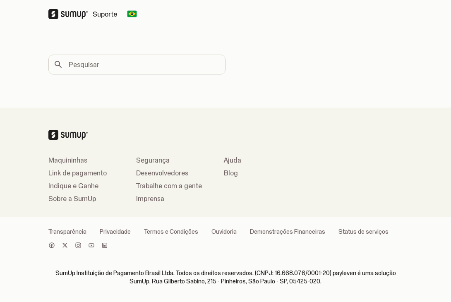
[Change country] (132, 14)
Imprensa (150, 198)
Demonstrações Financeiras (287, 231)
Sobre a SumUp (72, 198)
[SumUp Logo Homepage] (70, 14)
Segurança (153, 160)
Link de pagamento (77, 173)
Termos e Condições (171, 231)
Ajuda (232, 160)
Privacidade (115, 231)
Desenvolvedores (162, 173)
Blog (231, 173)
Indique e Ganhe (73, 186)
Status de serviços (363, 231)
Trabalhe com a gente (169, 186)
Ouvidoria (224, 231)
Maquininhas (67, 160)
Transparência (67, 231)
